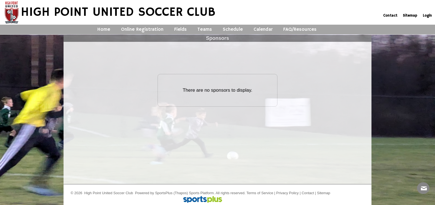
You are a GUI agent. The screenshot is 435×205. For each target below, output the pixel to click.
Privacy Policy (287, 193)
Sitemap (323, 193)
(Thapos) (180, 193)
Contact (308, 193)
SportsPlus (164, 193)
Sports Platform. (202, 193)
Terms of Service (259, 193)
